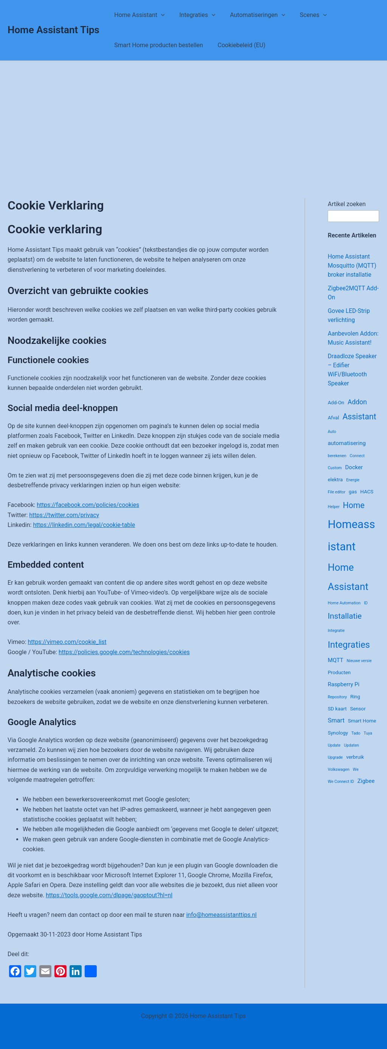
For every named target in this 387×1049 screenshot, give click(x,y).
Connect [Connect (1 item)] (357, 464)
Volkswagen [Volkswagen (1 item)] (338, 778)
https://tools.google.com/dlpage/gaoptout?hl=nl (110, 895)
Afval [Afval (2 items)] (333, 427)
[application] (160, 15)
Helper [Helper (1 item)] (333, 515)
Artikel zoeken (346, 204)
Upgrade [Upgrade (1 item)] (335, 766)
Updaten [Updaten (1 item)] (351, 754)
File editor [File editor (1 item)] (336, 501)
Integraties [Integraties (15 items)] (349, 654)
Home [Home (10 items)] (353, 514)
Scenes (304, 15)
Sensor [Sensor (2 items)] (357, 718)
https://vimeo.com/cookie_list (68, 641)
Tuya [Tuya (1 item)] (368, 742)
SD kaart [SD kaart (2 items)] (337, 718)
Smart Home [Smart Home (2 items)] (362, 730)
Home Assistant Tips (53, 29)
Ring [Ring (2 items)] (355, 706)
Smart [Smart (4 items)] (336, 729)
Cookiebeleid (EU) (238, 45)
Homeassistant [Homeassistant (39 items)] (351, 544)
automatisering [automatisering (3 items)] (347, 452)
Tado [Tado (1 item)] (356, 742)
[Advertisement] (193, 117)
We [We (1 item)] (356, 778)
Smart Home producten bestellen (157, 45)
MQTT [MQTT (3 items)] (335, 669)
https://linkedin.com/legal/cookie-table (85, 524)
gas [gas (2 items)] (353, 501)
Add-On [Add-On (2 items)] (336, 411)
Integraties (194, 15)
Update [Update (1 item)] (334, 754)
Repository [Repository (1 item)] (337, 706)
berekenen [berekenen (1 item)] (337, 464)
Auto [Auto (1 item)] (332, 440)
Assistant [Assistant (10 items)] (359, 425)
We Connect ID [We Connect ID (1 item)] (341, 790)
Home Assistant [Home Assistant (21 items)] (348, 586)
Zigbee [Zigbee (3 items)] (366, 790)
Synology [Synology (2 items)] (338, 742)
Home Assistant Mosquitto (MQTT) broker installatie (352, 265)
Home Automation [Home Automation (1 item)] (344, 612)
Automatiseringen (251, 15)
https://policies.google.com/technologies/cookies (126, 652)
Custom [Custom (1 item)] (335, 476)
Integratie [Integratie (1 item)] (336, 639)
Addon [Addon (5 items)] (357, 411)
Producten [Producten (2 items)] (339, 681)
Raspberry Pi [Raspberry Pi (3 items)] (343, 693)
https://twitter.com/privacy (65, 515)
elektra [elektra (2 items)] (335, 488)
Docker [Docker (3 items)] (354, 476)
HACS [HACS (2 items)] (366, 501)
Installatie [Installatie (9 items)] (345, 625)
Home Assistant (138, 15)
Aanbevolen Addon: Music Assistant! (346, 342)
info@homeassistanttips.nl (222, 914)
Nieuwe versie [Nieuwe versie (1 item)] (359, 669)
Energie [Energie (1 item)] (352, 489)
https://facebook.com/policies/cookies (89, 504)
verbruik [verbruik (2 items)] (355, 766)
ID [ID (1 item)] (366, 612)
